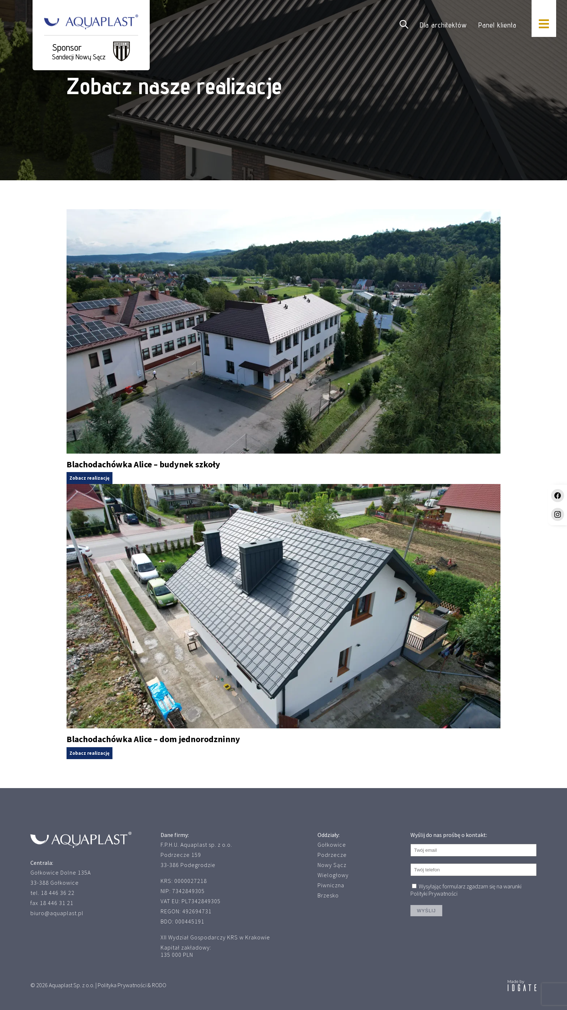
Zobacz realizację (89, 478)
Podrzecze (332, 854)
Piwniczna (330, 885)
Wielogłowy (333, 875)
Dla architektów (443, 25)
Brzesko (328, 895)
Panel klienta (497, 25)
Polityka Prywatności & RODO (132, 985)
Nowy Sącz (331, 864)
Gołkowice (331, 844)
